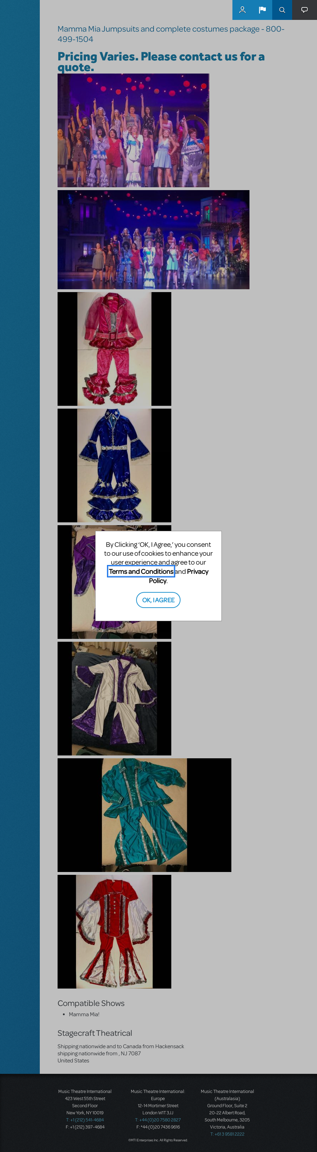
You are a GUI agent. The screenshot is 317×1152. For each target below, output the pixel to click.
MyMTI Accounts (242, 10)
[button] (262, 10)
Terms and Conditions (141, 571)
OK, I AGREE (158, 600)
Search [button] (282, 10)
